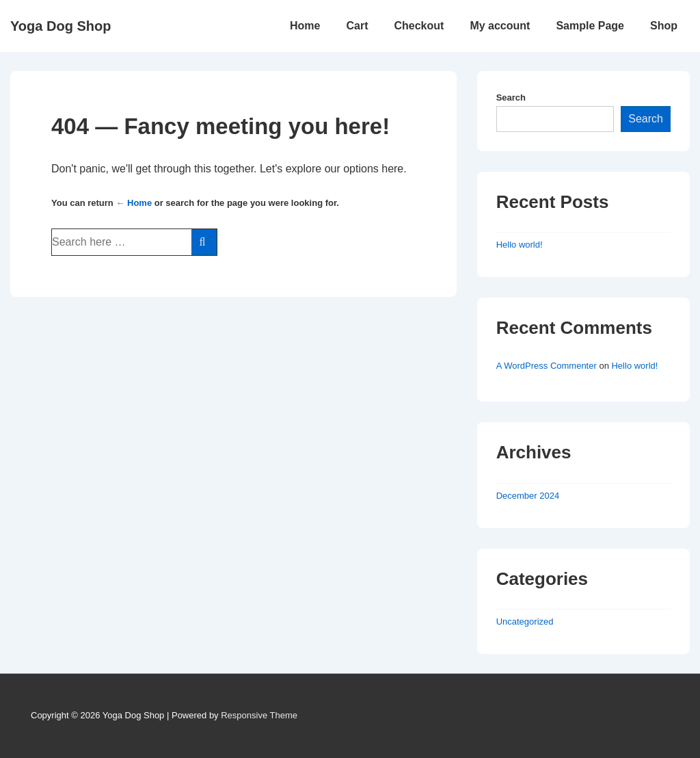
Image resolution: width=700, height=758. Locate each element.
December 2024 (528, 496)
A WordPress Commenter (546, 366)
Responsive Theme (259, 715)
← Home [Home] (134, 203)
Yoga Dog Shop (60, 26)
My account (500, 25)
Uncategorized (525, 621)
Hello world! (519, 244)
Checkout (419, 25)
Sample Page (590, 25)
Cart (357, 25)
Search (511, 97)
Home (305, 25)
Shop (663, 25)
